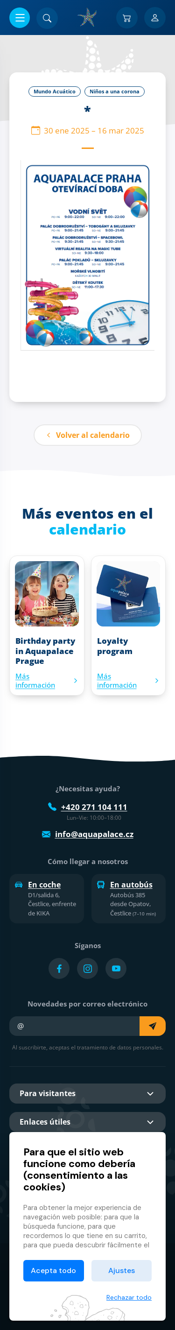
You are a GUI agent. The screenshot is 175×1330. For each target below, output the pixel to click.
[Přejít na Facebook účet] (59, 968)
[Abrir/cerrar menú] (19, 17)
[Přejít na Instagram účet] (87, 968)
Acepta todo (53, 1270)
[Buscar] (47, 18)
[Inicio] (87, 17)
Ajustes (121, 1270)
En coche (38, 885)
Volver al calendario (88, 435)
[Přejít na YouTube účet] (115, 968)
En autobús (125, 885)
